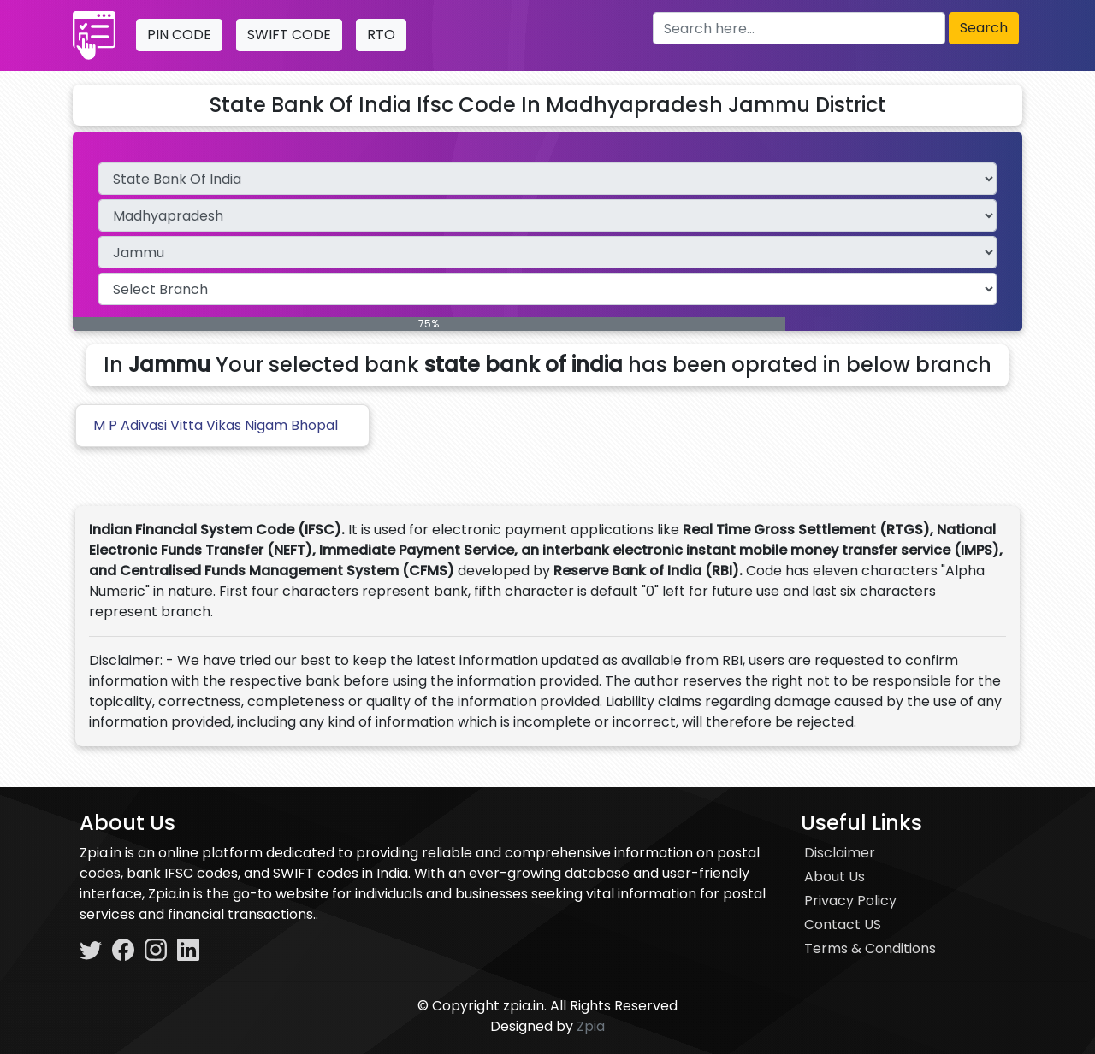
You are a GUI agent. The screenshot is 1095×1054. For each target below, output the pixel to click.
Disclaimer (839, 853)
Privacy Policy (850, 900)
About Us (834, 876)
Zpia (591, 1026)
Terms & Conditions (870, 948)
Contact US (842, 924)
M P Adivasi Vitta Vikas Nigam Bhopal (215, 425)
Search (984, 28)
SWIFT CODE (289, 34)
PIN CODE (179, 34)
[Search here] (799, 28)
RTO (381, 34)
